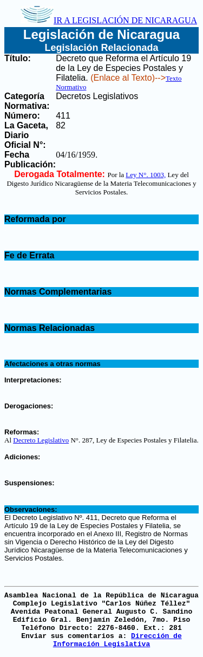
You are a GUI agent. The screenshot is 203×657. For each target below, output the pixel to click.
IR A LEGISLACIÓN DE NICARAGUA (109, 20)
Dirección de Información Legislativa (117, 640)
